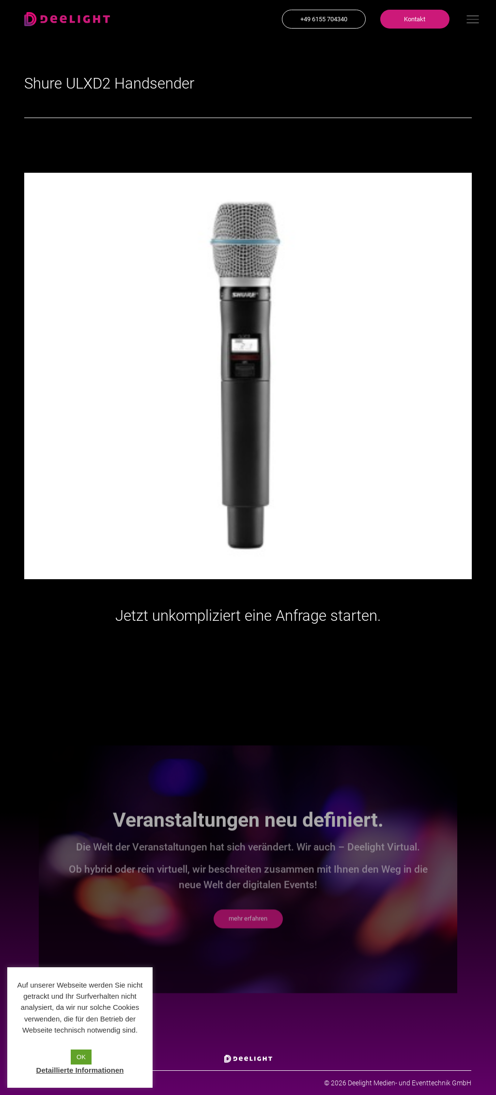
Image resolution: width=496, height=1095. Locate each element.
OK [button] (81, 1057)
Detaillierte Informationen (80, 1070)
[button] (324, 19)
